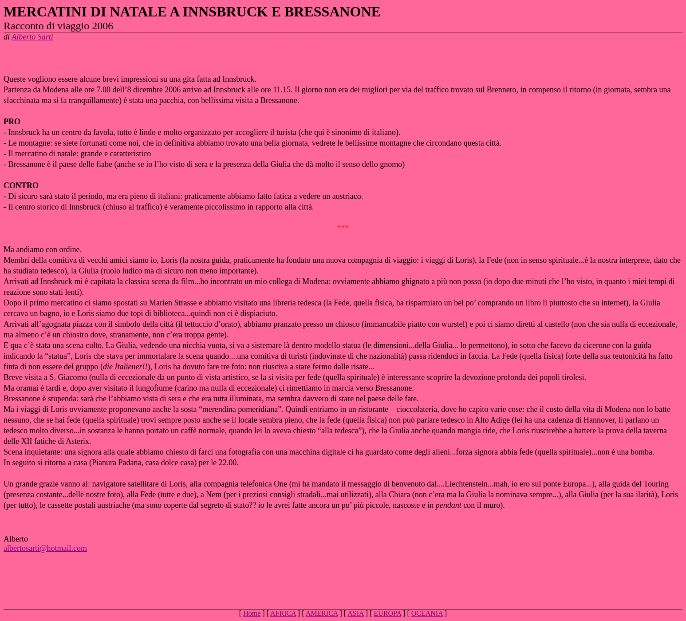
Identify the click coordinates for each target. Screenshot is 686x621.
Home (251, 613)
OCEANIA (427, 613)
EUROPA (387, 613)
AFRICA (283, 613)
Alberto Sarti (32, 36)
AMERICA (322, 613)
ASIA (355, 613)
